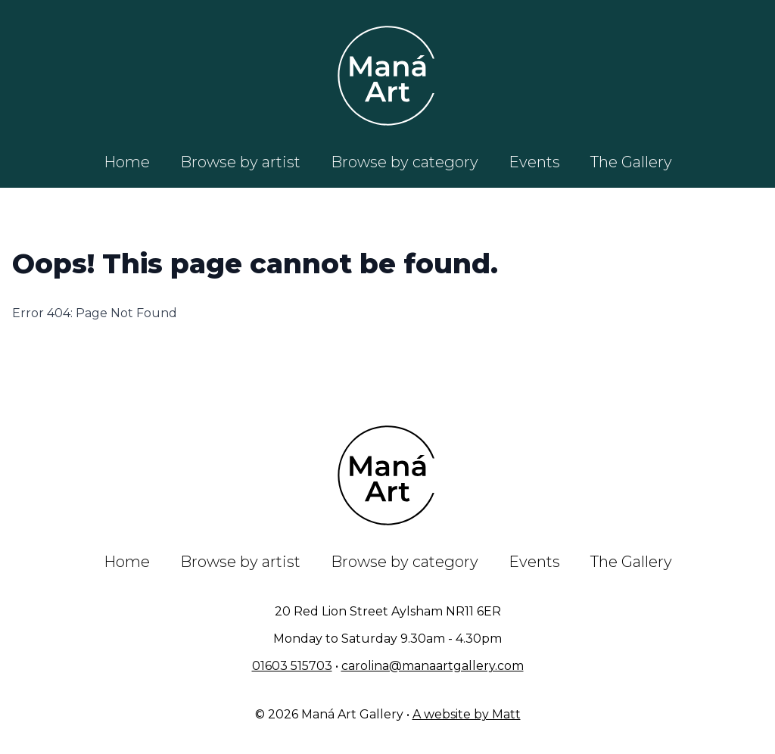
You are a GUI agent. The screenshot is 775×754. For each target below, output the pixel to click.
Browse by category (404, 162)
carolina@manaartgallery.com (432, 666)
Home (127, 162)
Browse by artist (240, 162)
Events (534, 162)
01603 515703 (292, 666)
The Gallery (631, 162)
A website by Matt (466, 714)
